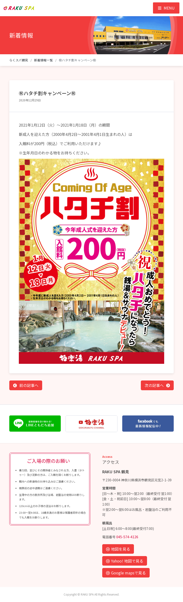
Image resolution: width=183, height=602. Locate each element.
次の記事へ (154, 385)
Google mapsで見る (126, 573)
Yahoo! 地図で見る (124, 561)
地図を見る (118, 549)
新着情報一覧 (43, 60)
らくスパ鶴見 (18, 60)
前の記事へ (28, 385)
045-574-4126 (127, 536)
